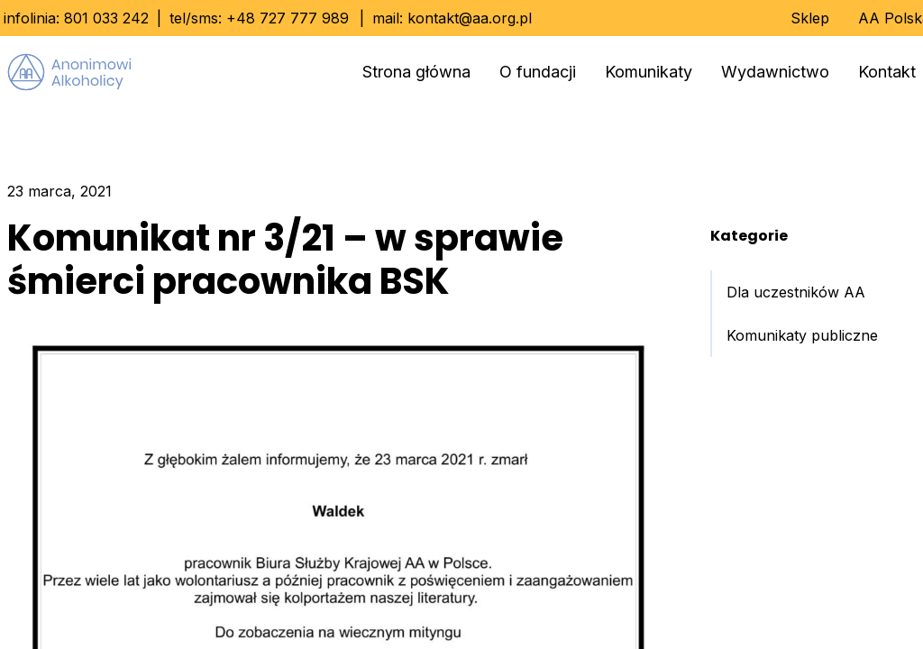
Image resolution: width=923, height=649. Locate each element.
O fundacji (537, 71)
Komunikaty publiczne (802, 335)
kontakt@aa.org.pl (469, 18)
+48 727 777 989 (287, 18)
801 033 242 (106, 18)
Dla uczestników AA (796, 292)
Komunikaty (648, 71)
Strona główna (416, 71)
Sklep (809, 18)
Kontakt (887, 71)
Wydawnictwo (775, 71)
